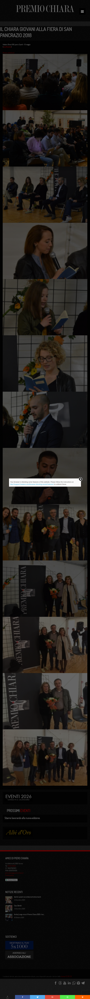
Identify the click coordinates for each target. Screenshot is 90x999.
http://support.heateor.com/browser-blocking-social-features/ (32, 484)
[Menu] (82, 11)
